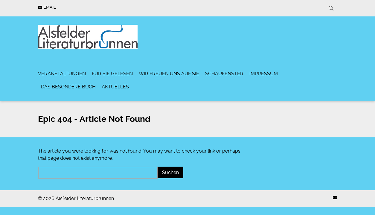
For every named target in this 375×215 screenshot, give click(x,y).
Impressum (263, 73)
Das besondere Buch (68, 87)
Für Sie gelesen (112, 73)
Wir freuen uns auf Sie (169, 73)
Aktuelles (115, 87)
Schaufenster (224, 73)
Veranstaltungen (62, 73)
